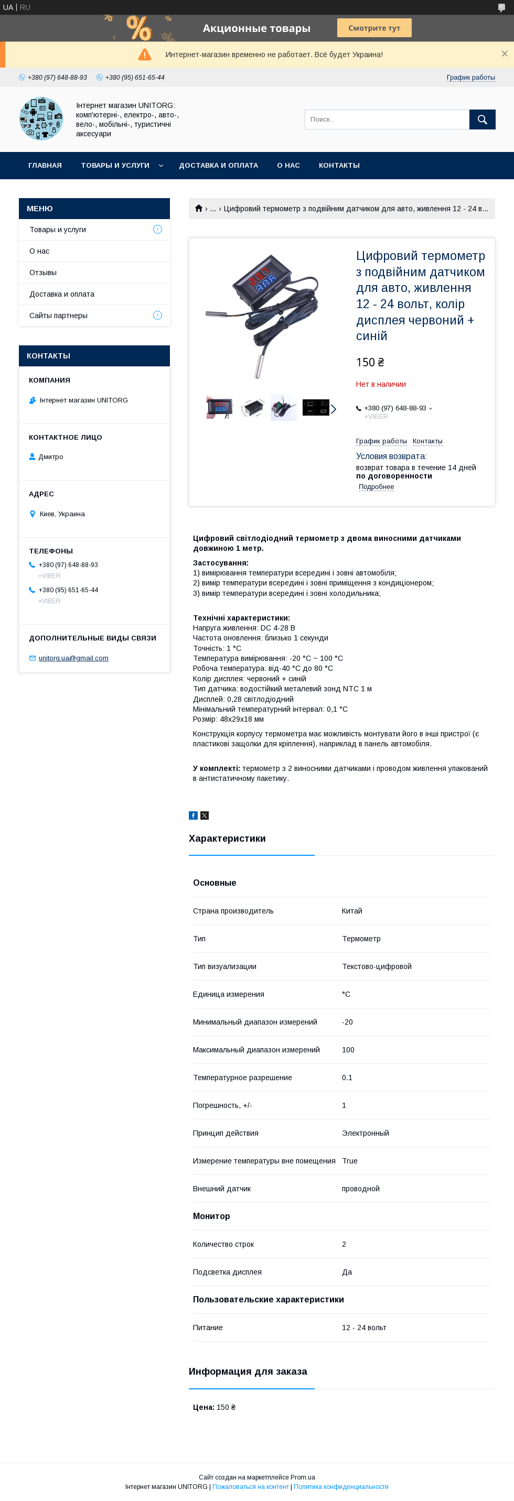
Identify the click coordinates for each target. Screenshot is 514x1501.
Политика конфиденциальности (341, 1487)
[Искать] (482, 119)
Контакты (339, 165)
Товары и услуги (115, 165)
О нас (288, 165)
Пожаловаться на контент (250, 1487)
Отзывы (43, 272)
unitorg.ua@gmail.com (74, 658)
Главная (45, 165)
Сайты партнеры (58, 315)
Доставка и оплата (218, 165)
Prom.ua (303, 1477)
